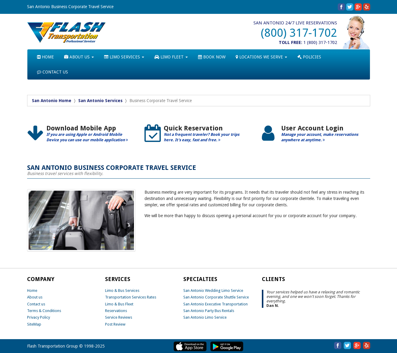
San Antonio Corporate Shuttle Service (216, 297)
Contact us (36, 304)
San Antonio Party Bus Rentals (208, 310)
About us (34, 297)
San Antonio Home (51, 100)
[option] (81, 135)
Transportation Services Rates (130, 297)
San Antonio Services (100, 100)
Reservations (116, 310)
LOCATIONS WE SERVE (261, 57)
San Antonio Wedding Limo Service (213, 290)
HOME (45, 57)
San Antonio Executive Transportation (215, 304)
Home (32, 290)
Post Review (115, 324)
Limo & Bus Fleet (119, 304)
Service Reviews (118, 317)
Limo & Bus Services (122, 290)
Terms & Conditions (44, 310)
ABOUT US (79, 57)
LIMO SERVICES (124, 57)
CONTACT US (52, 72)
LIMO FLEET (171, 57)
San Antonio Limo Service (205, 317)
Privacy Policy (38, 317)
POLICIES (309, 57)
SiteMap (34, 324)
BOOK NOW (211, 57)
